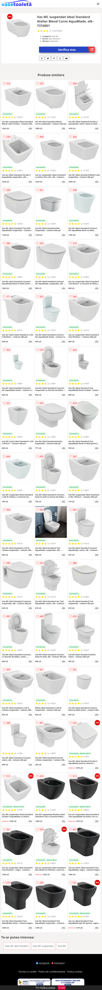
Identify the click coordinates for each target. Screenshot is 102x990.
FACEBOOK (43, 963)
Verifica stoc (76, 50)
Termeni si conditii (27, 971)
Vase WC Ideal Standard (17, 946)
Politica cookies (74, 971)
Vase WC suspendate (43, 946)
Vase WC (62, 946)
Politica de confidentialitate (52, 971)
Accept (61, 987)
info (30, 128)
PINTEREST (58, 963)
